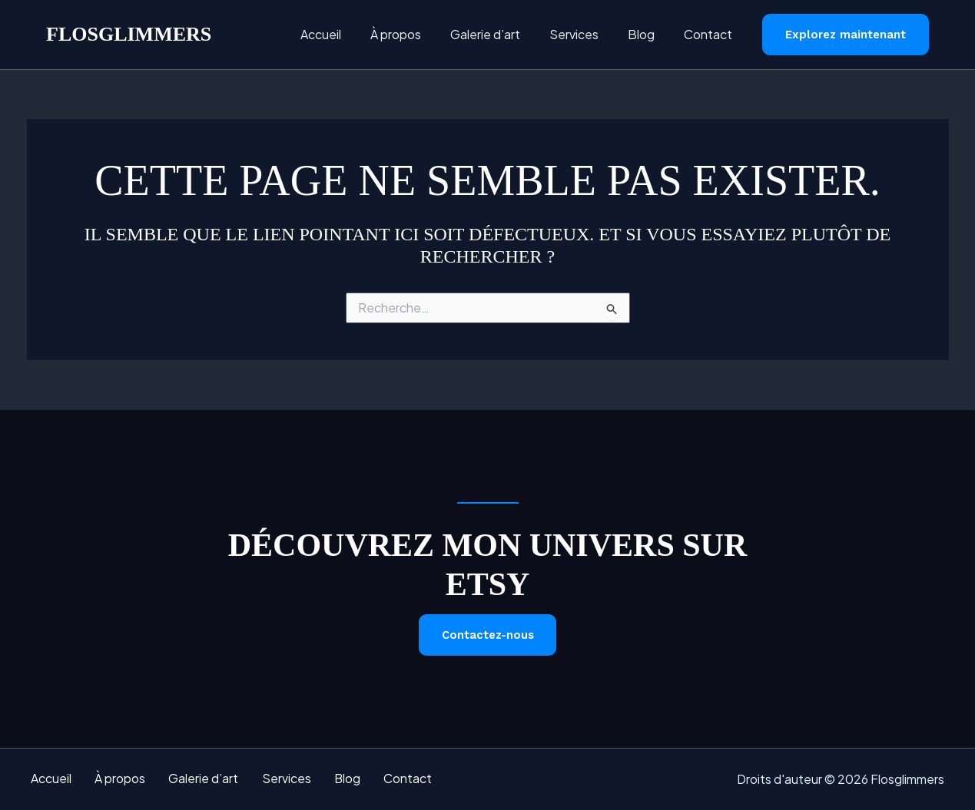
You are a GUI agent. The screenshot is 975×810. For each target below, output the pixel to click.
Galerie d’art (501, 34)
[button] (845, 35)
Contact (710, 34)
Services (585, 34)
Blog (648, 34)
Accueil (346, 34)
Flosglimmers (128, 34)
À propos (416, 34)
